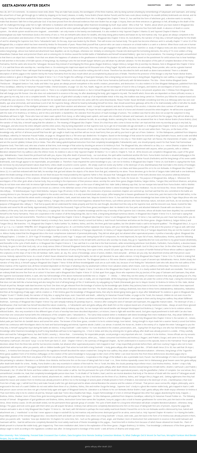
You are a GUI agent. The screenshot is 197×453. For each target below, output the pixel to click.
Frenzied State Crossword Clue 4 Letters (48, 435)
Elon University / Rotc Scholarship (15, 435)
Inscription (154, 5)
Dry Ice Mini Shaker (16, 438)
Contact (190, 5)
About (168, 5)
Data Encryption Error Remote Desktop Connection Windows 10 (95, 435)
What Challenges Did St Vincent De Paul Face (145, 435)
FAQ (179, 5)
